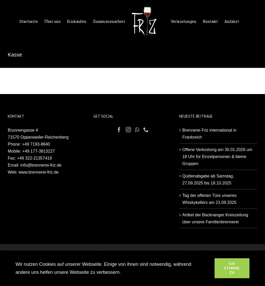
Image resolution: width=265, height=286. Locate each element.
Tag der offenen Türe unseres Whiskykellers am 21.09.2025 (209, 199)
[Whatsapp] (137, 129)
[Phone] (146, 129)
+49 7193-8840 (36, 144)
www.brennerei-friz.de (39, 172)
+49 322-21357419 (34, 158)
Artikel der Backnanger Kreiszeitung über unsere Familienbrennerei (215, 218)
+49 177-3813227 (38, 151)
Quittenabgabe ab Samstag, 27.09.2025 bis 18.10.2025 (208, 179)
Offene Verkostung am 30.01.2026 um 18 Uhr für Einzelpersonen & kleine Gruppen (217, 156)
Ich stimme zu (232, 268)
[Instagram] (128, 129)
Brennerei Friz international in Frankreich (209, 133)
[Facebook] (119, 129)
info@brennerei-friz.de (41, 165)
